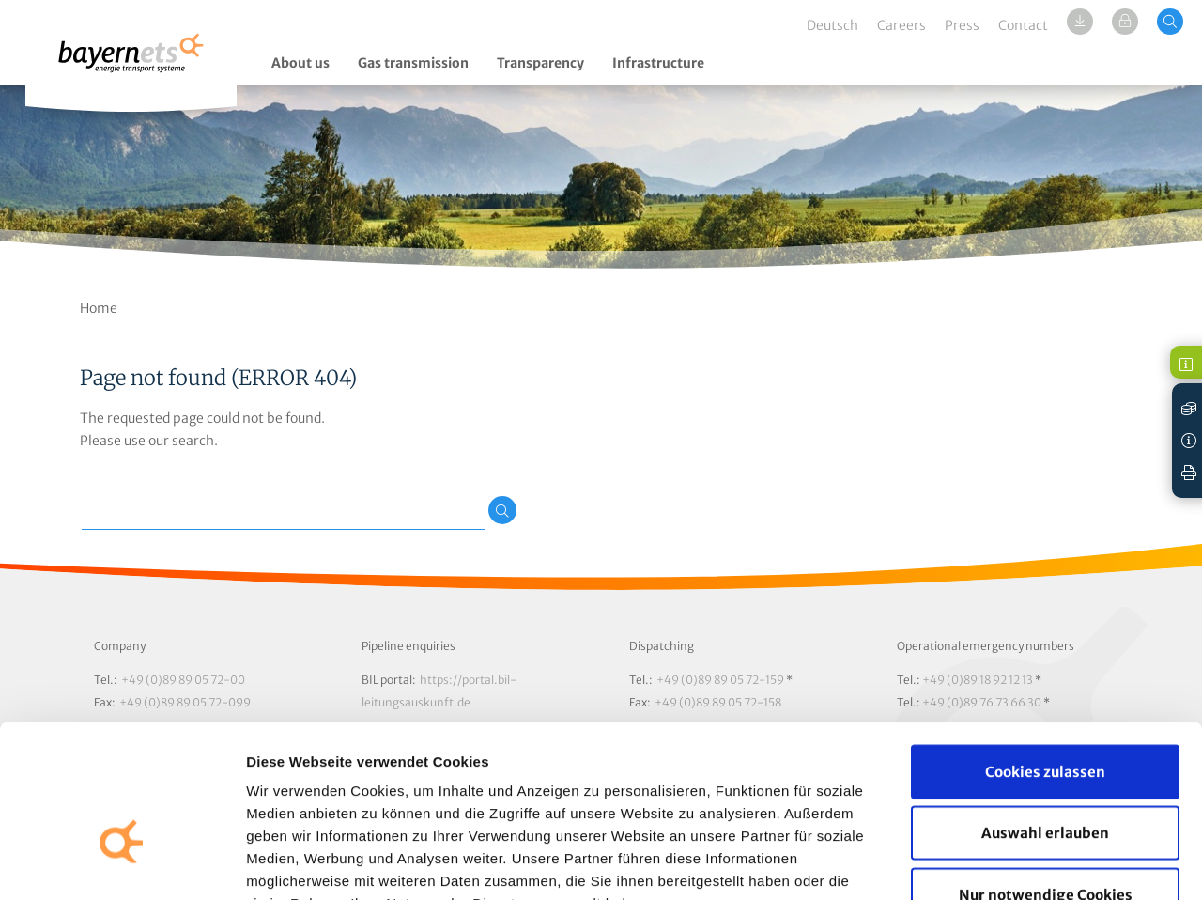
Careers (901, 25)
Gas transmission (413, 62)
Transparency (540, 62)
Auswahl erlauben (1045, 715)
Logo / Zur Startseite (131, 63)
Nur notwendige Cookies (1046, 776)
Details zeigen (998, 863)
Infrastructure (658, 62)
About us (300, 62)
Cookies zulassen (1045, 653)
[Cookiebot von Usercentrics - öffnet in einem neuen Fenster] (121, 863)
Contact (1023, 25)
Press (962, 25)
